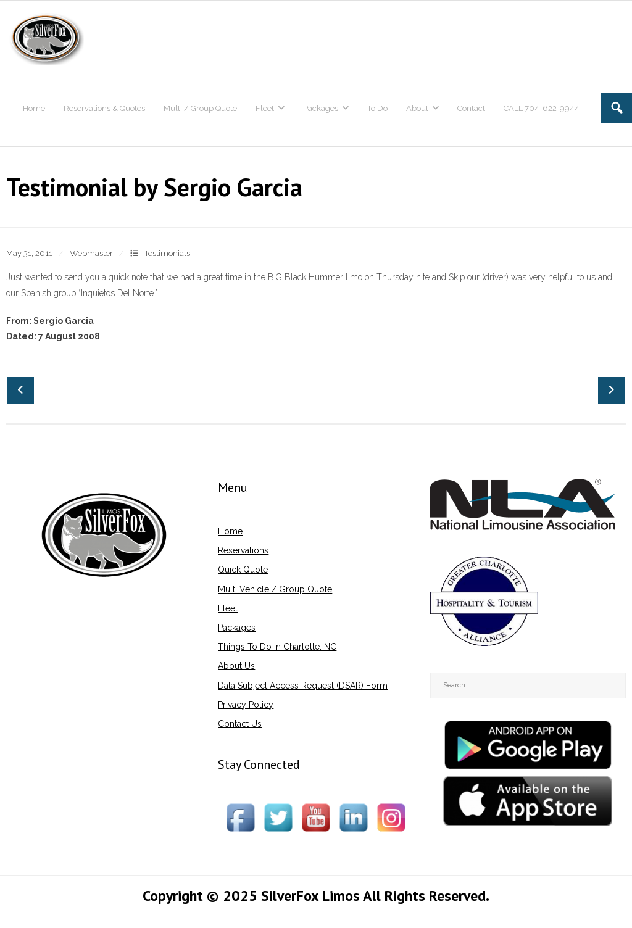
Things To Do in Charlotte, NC (277, 647)
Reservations (243, 550)
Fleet (228, 608)
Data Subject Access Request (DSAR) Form (303, 685)
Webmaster (91, 253)
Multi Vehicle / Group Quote (275, 589)
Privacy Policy (245, 705)
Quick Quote (243, 569)
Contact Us (240, 724)
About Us (236, 666)
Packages (237, 627)
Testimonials (167, 253)
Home (230, 531)
